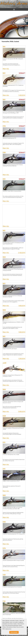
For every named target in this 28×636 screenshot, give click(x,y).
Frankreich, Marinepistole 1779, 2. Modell (11, 454)
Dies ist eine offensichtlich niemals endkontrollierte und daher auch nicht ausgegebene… (13, 301)
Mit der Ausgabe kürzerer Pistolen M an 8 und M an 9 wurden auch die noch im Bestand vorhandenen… (13, 117)
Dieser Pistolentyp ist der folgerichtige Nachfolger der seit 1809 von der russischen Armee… (14, 566)
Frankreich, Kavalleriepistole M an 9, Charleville (12, 586)
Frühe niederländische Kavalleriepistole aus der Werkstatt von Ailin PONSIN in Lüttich (12, 328)
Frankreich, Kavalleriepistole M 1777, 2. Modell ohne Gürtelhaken (13, 86)
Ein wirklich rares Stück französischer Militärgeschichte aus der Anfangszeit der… (11, 64)
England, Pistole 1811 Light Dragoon (10, 348)
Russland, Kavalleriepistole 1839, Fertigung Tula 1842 (13, 560)
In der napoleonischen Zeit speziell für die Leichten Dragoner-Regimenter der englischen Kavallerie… (13, 354)
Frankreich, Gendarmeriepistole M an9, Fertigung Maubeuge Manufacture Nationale (13, 165)
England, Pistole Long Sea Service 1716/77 (11, 481)
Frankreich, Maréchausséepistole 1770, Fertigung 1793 (14, 534)
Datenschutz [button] (8, 628)
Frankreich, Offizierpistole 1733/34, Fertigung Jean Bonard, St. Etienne (13, 402)
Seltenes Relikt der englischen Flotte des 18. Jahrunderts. (11, 486)
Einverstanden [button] (14, 632)
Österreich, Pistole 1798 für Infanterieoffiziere (12, 191)
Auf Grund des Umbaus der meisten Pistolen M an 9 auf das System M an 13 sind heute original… (14, 592)
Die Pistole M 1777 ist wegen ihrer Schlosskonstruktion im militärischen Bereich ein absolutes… (14, 91)
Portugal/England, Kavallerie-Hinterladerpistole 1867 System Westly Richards (13, 243)
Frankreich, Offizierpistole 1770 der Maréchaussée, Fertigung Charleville (13, 270)
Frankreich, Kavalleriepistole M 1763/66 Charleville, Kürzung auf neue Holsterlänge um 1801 (13, 112)
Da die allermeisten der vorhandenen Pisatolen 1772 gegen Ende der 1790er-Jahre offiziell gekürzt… (13, 144)
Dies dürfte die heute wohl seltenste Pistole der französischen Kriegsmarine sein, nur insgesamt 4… (13, 381)
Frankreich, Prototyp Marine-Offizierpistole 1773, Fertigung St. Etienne (12, 375)
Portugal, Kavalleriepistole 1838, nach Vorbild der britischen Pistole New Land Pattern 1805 (12, 508)
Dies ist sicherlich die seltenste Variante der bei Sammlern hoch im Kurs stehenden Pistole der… (12, 275)
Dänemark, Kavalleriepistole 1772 (9, 138)
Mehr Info (6, 68)
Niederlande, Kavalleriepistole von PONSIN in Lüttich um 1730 (13, 322)
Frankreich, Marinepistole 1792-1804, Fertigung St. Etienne (13, 59)
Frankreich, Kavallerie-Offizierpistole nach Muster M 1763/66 (13, 428)
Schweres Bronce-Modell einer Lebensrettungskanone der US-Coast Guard (14, 614)
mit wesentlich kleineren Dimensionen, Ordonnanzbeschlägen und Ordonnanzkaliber (12, 433)
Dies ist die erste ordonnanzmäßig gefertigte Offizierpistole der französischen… (12, 407)
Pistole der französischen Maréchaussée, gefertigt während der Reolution (13, 539)
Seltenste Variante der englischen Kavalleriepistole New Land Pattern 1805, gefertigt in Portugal (13, 513)
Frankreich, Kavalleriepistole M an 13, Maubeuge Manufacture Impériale (12, 296)
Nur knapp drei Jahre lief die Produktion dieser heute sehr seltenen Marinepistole (13, 460)
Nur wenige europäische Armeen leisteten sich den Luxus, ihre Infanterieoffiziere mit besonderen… (13, 197)
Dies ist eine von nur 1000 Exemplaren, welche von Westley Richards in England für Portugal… (13, 248)
